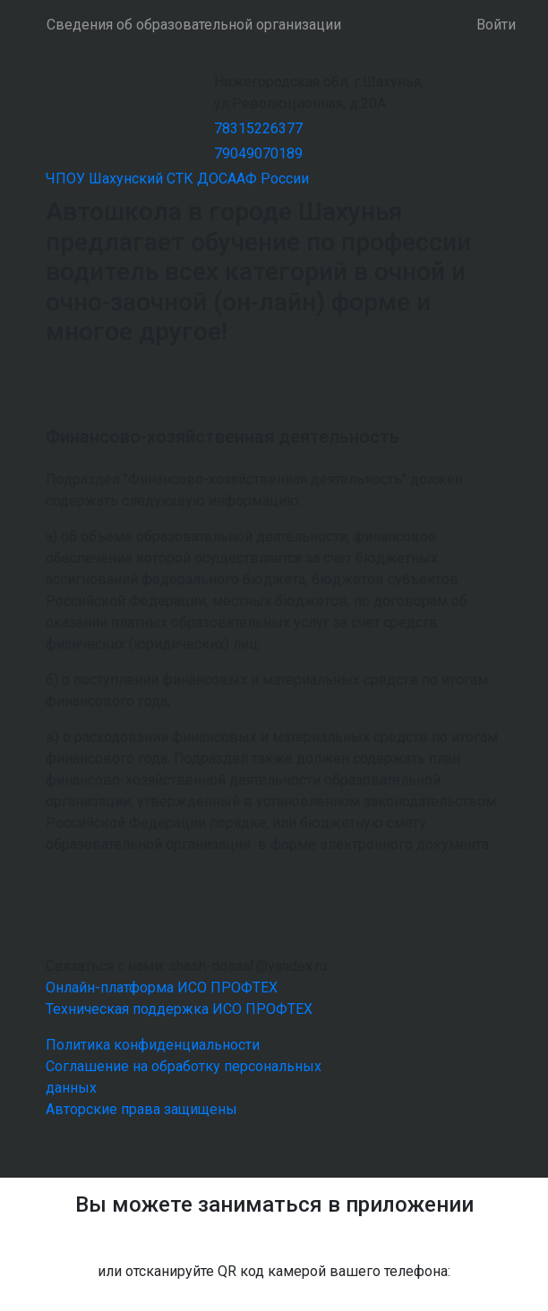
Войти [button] (496, 24)
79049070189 (258, 153)
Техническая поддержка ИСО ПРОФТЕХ (179, 1008)
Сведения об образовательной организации (194, 24)
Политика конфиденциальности (153, 1044)
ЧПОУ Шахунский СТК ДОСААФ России (177, 178)
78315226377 (258, 128)
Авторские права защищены (141, 1109)
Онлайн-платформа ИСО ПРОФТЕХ (162, 987)
